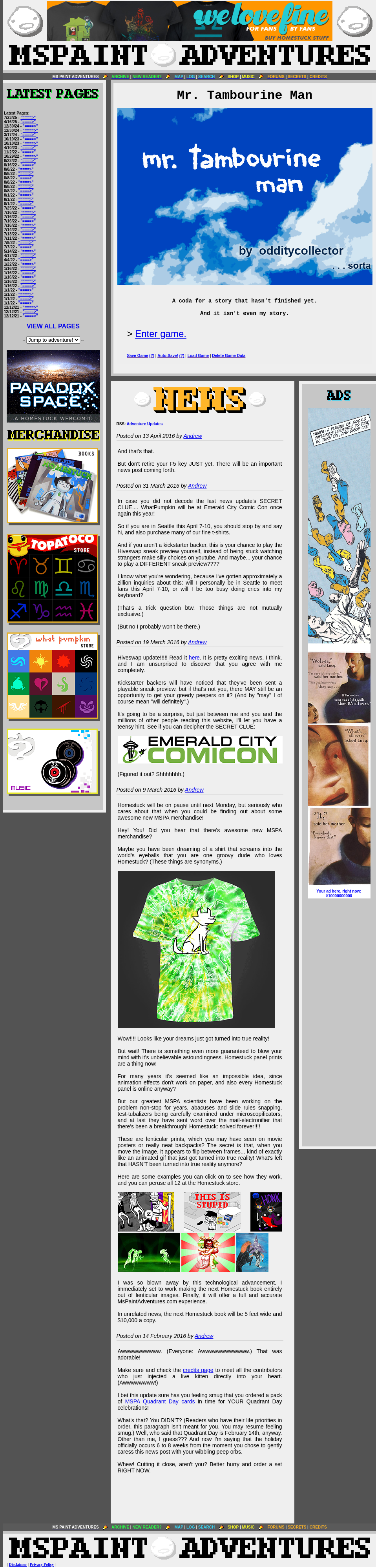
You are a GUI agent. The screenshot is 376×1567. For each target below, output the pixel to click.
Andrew (192, 436)
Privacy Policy (42, 1564)
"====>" (28, 117)
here (194, 657)
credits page (198, 1370)
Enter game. (160, 333)
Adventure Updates (145, 424)
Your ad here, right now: (339, 893)
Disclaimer (18, 1564)
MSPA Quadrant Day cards (160, 1401)
